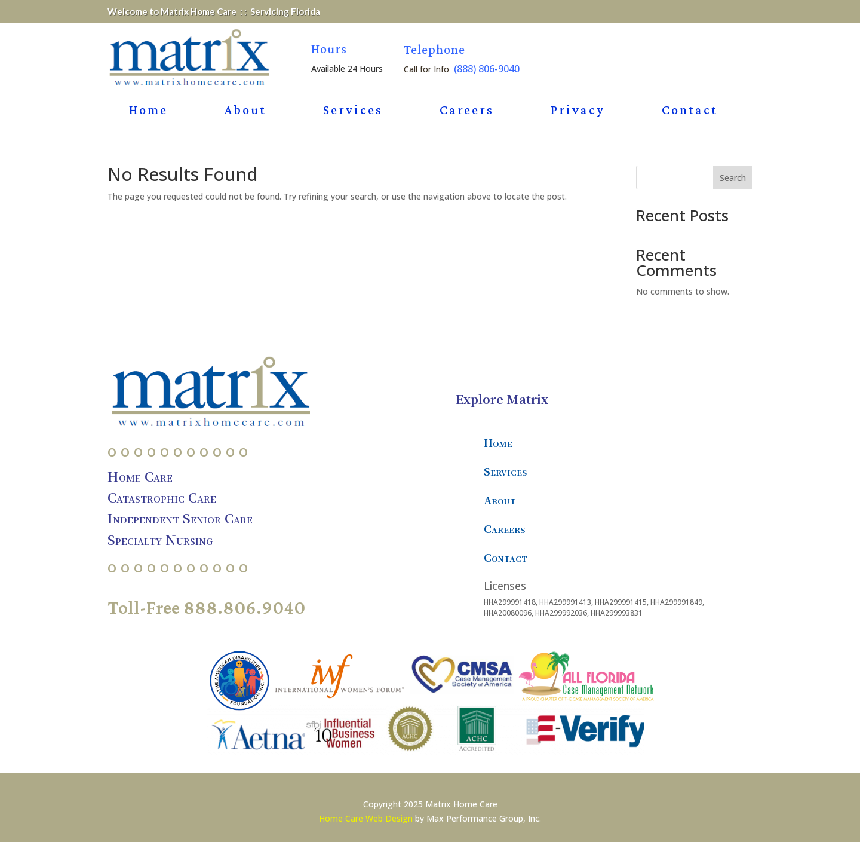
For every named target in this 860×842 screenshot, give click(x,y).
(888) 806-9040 (487, 68)
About (245, 111)
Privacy (578, 111)
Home (148, 111)
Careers (467, 111)
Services (353, 111)
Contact (690, 111)
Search (733, 177)
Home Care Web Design (366, 818)
